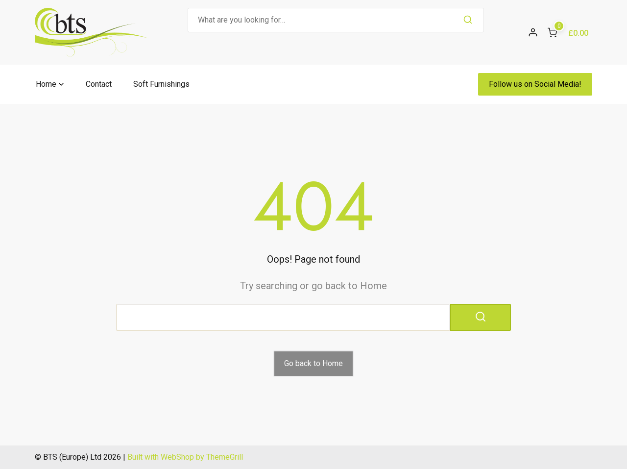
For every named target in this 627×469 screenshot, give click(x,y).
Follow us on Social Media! (535, 84)
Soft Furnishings (161, 84)
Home (46, 84)
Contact (99, 84)
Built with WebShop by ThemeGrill (185, 457)
